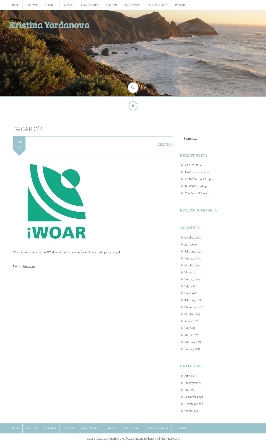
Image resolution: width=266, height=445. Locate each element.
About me (31, 5)
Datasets (68, 5)
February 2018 (193, 302)
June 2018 (190, 295)
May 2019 (190, 274)
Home (15, 5)
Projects (111, 5)
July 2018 (190, 288)
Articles (189, 378)
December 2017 (193, 309)
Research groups (157, 5)
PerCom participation (198, 174)
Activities (50, 5)
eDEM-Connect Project (199, 181)
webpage (113, 254)
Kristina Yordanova (49, 25)
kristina (165, 146)
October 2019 (192, 267)
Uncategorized (193, 406)
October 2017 (192, 316)
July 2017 (189, 330)
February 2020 (193, 253)
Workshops (29, 268)
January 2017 (192, 351)
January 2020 (192, 260)
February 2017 (192, 344)
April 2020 (190, 246)
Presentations (192, 385)
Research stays (193, 399)
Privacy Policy (90, 5)
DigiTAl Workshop (196, 188)
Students (180, 5)
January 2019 (192, 281)
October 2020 (192, 239)
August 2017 (191, 323)
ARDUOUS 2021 (194, 167)
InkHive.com (117, 440)
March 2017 (191, 337)
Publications (131, 5)
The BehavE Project (197, 195)
